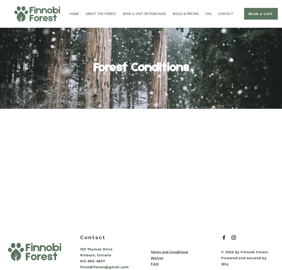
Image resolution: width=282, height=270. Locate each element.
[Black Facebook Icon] (224, 237)
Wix (224, 264)
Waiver (157, 258)
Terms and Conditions (169, 252)
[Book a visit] (261, 14)
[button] (144, 14)
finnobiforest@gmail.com (104, 267)
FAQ (155, 264)
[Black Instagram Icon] (234, 237)
